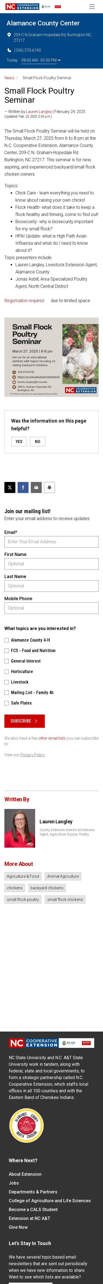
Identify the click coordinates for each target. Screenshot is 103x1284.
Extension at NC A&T (29, 1218)
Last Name (15, 576)
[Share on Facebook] (23, 487)
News (9, 78)
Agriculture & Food (23, 876)
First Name (15, 554)
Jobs (14, 1183)
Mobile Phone (18, 598)
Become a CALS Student (33, 1209)
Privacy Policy (32, 755)
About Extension (25, 1174)
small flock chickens (65, 899)
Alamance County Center (43, 23)
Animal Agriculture (63, 876)
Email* (10, 532)
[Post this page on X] (9, 487)
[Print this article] (49, 487)
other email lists (52, 738)
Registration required (24, 300)
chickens (15, 888)
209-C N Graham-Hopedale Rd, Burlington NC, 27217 (49, 37)
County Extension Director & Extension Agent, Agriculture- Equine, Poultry (67, 832)
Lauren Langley (39, 111)
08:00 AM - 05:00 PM (40, 60)
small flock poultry (23, 899)
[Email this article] (36, 487)
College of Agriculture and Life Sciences (50, 1200)
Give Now (18, 1227)
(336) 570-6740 (24, 50)
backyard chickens (47, 888)
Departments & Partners (33, 1192)
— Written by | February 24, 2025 (44, 111)
